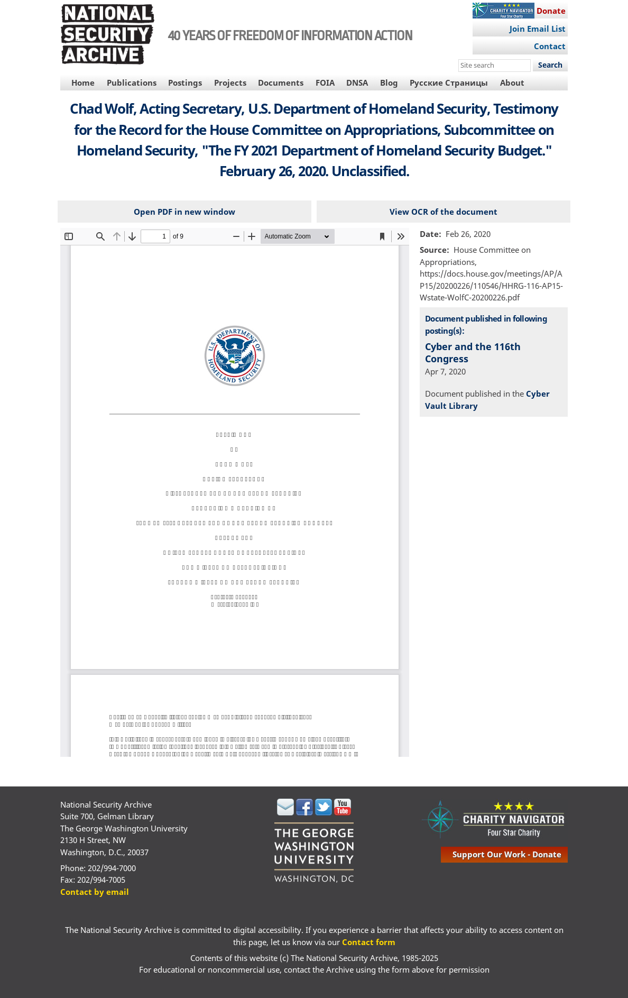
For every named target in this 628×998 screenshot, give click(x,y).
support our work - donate (506, 854)
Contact (550, 46)
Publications (131, 82)
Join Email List (538, 28)
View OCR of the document (443, 211)
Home (83, 82)
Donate (551, 10)
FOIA (325, 82)
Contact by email (94, 891)
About (512, 82)
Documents (280, 82)
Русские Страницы (449, 82)
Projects (230, 82)
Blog (389, 82)
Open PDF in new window (184, 211)
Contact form (368, 942)
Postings (185, 82)
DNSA (357, 82)
